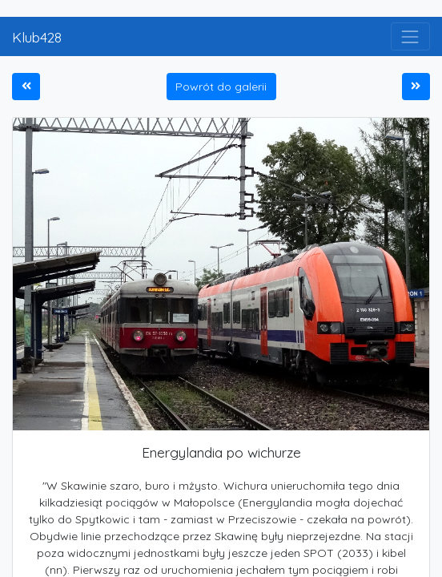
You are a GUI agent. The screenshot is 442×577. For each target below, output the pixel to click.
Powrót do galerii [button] (221, 86)
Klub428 (37, 37)
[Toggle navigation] (410, 36)
